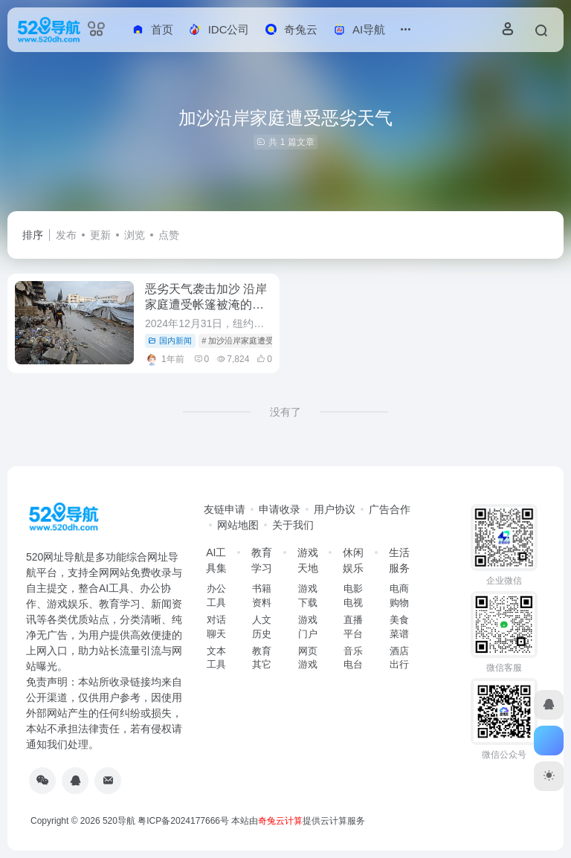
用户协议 (334, 509)
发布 (66, 235)
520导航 (119, 821)
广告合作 (389, 509)
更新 (100, 235)
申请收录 (279, 509)
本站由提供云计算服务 (298, 821)
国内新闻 (170, 340)
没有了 (285, 412)
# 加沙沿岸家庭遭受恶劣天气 (253, 340)
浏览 (134, 235)
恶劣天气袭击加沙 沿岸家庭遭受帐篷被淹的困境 (206, 304)
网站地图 (238, 525)
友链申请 (224, 509)
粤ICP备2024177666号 (184, 821)
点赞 (168, 235)
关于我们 (293, 525)
